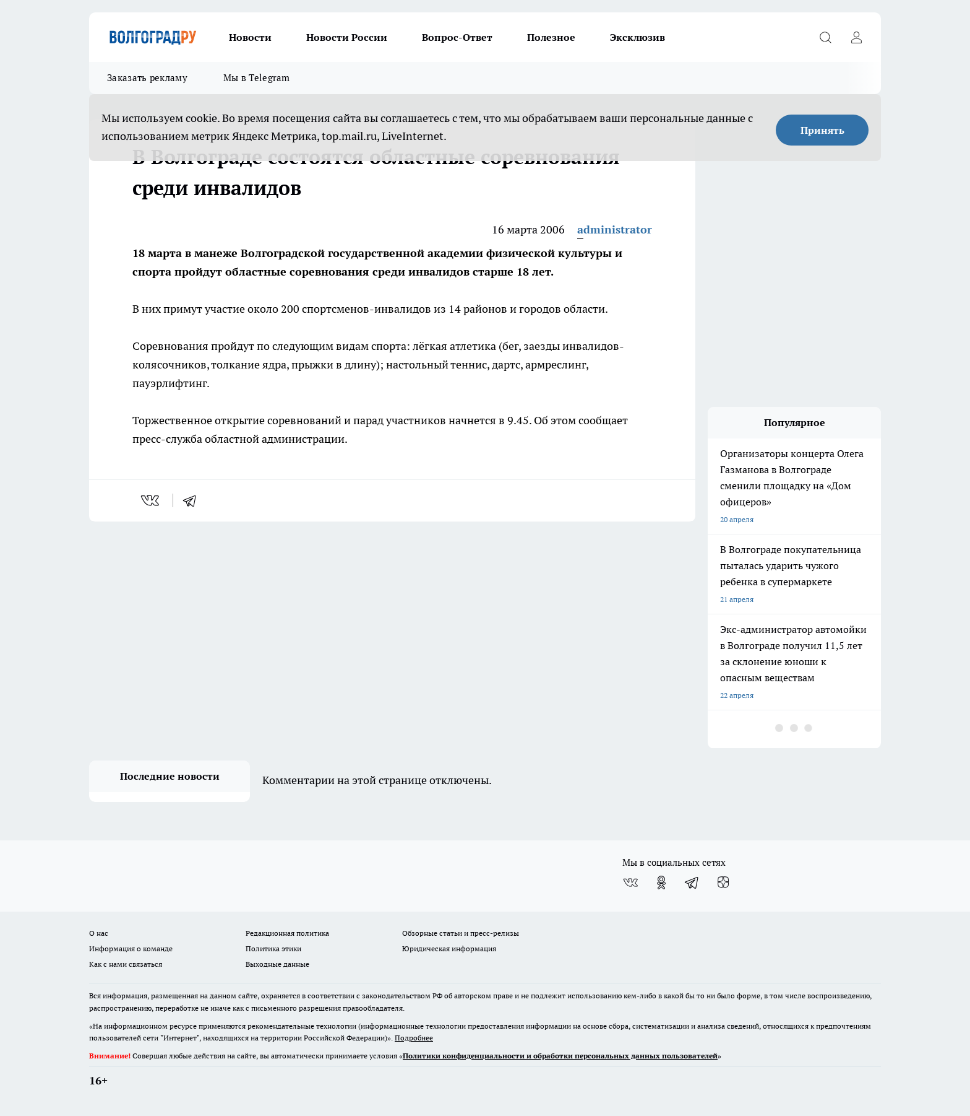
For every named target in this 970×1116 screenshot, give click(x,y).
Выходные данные (277, 964)
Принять (822, 130)
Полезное (551, 37)
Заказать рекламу (147, 78)
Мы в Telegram (256, 78)
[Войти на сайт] (856, 37)
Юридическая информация (449, 948)
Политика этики (273, 948)
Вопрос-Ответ (457, 37)
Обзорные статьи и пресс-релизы (460, 933)
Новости (250, 37)
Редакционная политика (287, 933)
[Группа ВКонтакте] (630, 882)
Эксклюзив (637, 37)
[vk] (151, 500)
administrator (614, 229)
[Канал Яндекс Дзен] (723, 882)
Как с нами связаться (125, 964)
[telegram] (193, 500)
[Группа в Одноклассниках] (661, 882)
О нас (98, 933)
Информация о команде (131, 948)
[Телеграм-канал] (692, 882)
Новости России (346, 37)
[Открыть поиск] (825, 37)
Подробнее (414, 1037)
